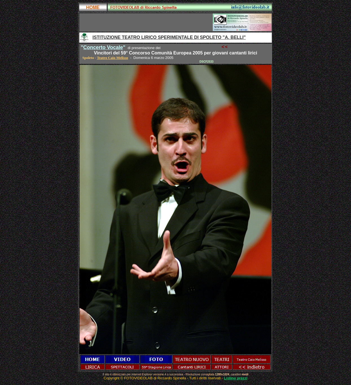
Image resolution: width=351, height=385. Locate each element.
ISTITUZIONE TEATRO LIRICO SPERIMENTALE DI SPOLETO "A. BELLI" (169, 37)
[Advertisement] (146, 22)
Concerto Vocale (103, 47)
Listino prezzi (235, 378)
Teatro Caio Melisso (112, 58)
